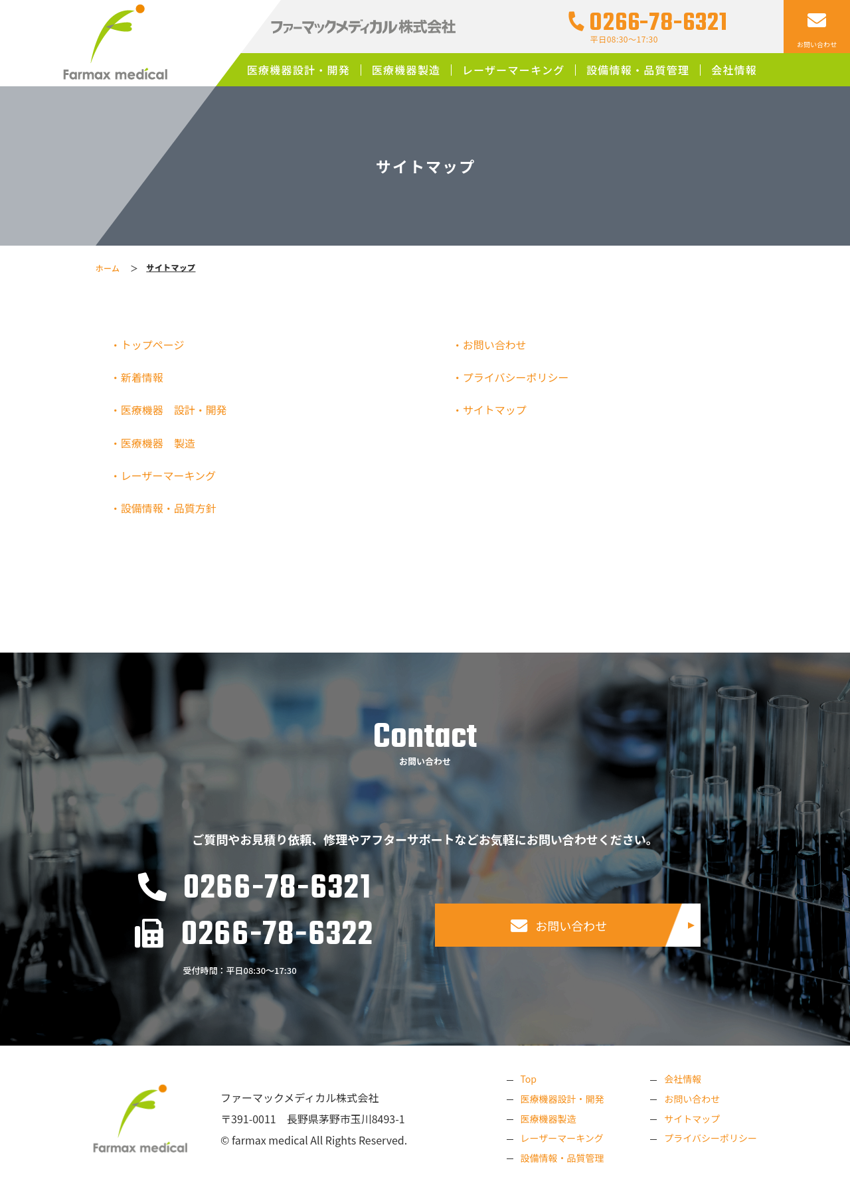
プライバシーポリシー (710, 1138)
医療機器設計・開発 (298, 70)
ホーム (108, 268)
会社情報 (734, 70)
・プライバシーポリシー (514, 377)
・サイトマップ (493, 410)
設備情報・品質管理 (637, 70)
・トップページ (151, 345)
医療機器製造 (406, 70)
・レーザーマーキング (167, 475)
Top (528, 1078)
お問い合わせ (559, 926)
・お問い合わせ (493, 345)
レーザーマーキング (513, 70)
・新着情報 (140, 377)
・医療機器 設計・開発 (172, 410)
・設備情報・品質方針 (167, 508)
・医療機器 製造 (156, 443)
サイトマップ (692, 1118)
